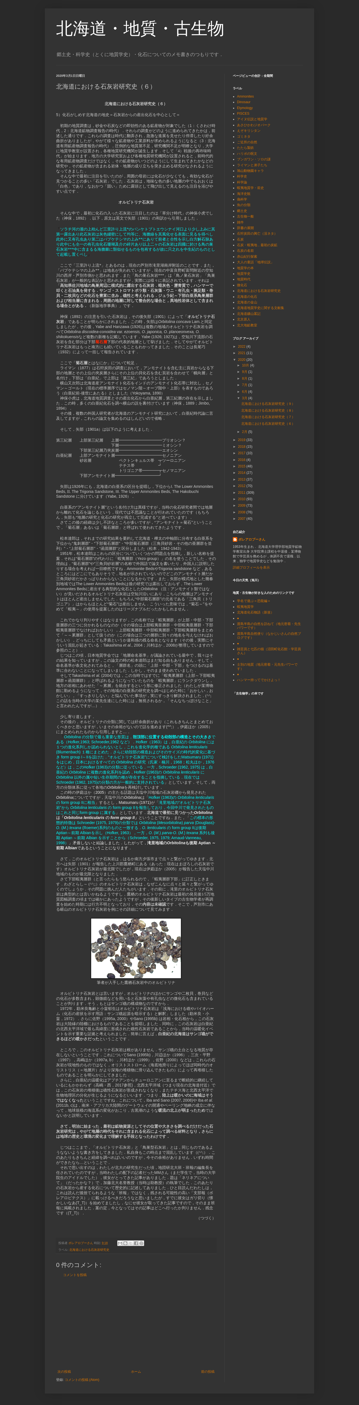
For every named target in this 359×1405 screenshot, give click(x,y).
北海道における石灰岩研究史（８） (268, 410)
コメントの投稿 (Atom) (82, 1380)
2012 (242, 486)
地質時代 (243, 279)
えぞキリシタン (249, 131)
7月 (245, 385)
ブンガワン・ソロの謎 (254, 159)
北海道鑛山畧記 (249, 314)
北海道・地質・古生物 (140, 28)
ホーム (136, 1372)
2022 (242, 347)
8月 (245, 378)
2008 (242, 512)
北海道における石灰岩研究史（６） (268, 424)
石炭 (240, 239)
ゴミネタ (243, 137)
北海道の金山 (247, 302)
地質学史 (243, 274)
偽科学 (242, 199)
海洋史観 (243, 194)
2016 (242, 460)
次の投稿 (64, 1372)
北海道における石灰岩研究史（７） (268, 417)
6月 (245, 392)
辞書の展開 (245, 228)
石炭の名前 (245, 251)
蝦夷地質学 (245, 607)
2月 (245, 432)
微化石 (242, 285)
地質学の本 (245, 268)
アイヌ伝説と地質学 (252, 119)
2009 (242, 505)
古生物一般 (245, 216)
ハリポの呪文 (247, 154)
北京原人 (243, 319)
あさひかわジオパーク (254, 125)
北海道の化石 (247, 297)
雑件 (240, 222)
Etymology (245, 108)
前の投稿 (208, 1372)
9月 (245, 372)
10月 (246, 365)
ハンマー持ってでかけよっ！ (259, 680)
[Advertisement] (136, 1323)
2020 (242, 360)
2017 (242, 453)
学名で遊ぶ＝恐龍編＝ (254, 601)
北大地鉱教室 (247, 325)
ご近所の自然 (247, 142)
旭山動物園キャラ (250, 171)
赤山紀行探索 (247, 257)
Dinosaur (243, 102)
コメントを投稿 (75, 1275)
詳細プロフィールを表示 (251, 567)
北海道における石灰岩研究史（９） (268, 404)
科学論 (242, 182)
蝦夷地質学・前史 (250, 188)
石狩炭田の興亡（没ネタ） (257, 234)
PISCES (243, 114)
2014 (242, 473)
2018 (242, 447)
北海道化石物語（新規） (255, 612)
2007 (242, 519)
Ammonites (245, 96)
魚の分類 (243, 205)
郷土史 (242, 211)
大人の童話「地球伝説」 (255, 262)
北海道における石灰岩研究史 (89, 1249)
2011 (242, 493)
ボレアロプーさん (251, 539)
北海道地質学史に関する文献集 (260, 308)
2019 (242, 440)
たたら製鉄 (245, 148)
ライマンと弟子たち (252, 165)
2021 (242, 353)
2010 (242, 499)
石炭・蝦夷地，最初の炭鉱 (257, 245)
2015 (242, 466)
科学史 (242, 176)
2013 (242, 479)
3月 (245, 398)
